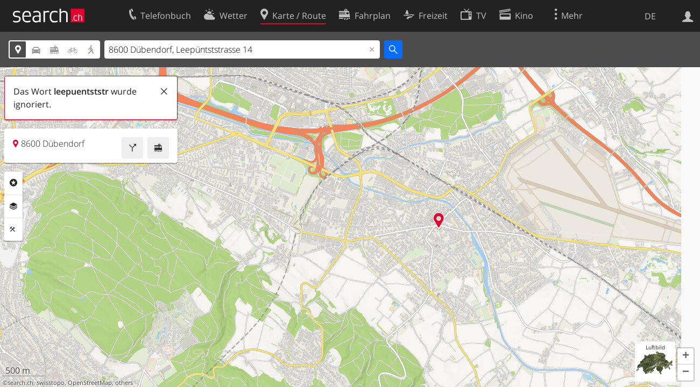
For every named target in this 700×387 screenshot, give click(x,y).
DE (650, 16)
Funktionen (13, 229)
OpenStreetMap (90, 382)
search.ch (20, 382)
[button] (685, 356)
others (124, 382)
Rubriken (13, 182)
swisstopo (51, 382)
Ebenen (13, 206)
